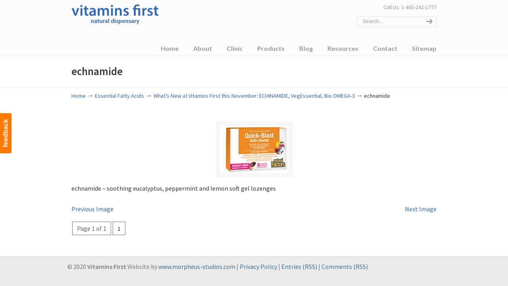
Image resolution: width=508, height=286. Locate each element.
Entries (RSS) (299, 267)
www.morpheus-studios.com (196, 267)
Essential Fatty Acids (119, 95)
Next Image (421, 209)
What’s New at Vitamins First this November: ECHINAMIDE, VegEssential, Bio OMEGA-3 (254, 95)
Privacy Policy (258, 267)
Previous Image (92, 209)
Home (78, 95)
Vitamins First (115, 13)
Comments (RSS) (344, 267)
